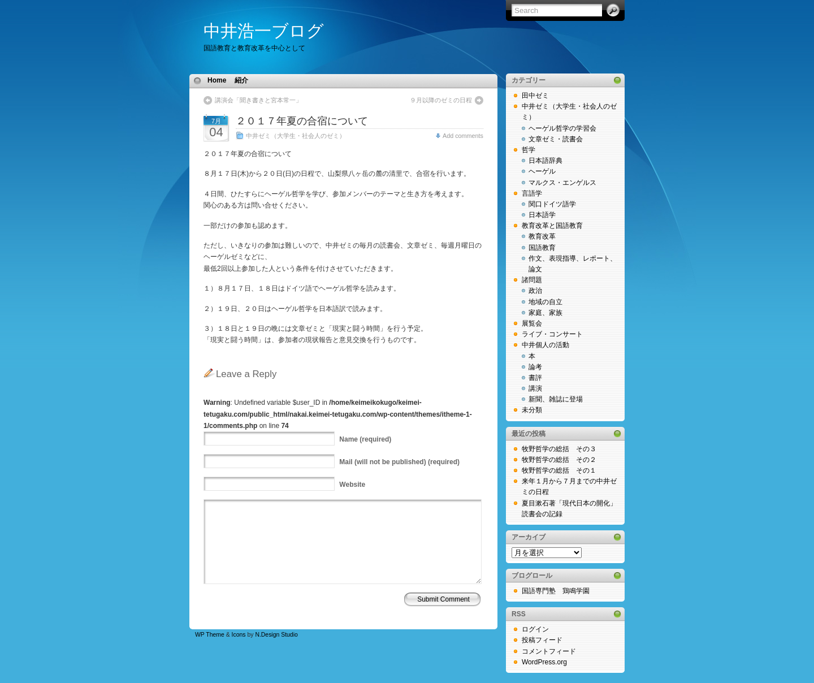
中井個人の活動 (545, 345)
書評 (535, 378)
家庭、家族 (545, 313)
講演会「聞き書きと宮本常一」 (258, 100)
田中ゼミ (535, 96)
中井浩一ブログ (264, 30)
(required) (365, 439)
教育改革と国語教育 (552, 226)
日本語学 (542, 215)
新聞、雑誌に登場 (556, 399)
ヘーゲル (542, 171)
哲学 (528, 150)
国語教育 (542, 248)
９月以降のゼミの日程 (441, 100)
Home (216, 80)
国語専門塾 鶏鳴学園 (556, 591)
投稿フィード (542, 640)
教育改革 (542, 236)
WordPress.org (544, 662)
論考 (535, 367)
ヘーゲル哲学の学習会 (562, 128)
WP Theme (209, 635)
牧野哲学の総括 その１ (559, 470)
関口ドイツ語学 (552, 204)
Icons (239, 635)
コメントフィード (549, 651)
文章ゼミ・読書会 (556, 139)
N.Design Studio (276, 635)
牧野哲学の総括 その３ (559, 449)
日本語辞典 (545, 161)
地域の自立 (545, 302)
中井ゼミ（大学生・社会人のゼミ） (295, 135)
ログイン (535, 629)
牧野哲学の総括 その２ (559, 460)
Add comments (463, 135)
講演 (535, 388)
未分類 (532, 410)
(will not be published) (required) (399, 462)
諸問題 (532, 280)
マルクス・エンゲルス (562, 183)
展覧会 (532, 323)
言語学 (532, 193)
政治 (535, 291)
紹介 (241, 80)
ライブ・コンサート (552, 334)
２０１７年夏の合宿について (302, 121)
